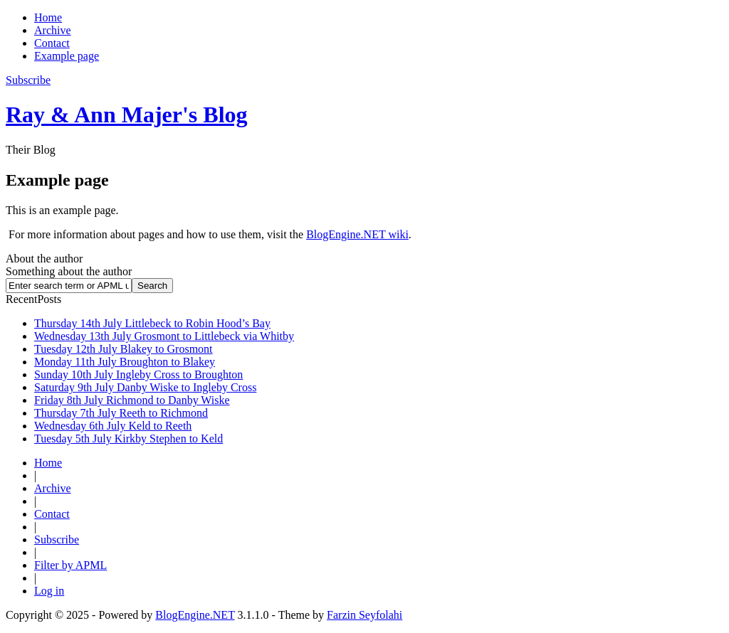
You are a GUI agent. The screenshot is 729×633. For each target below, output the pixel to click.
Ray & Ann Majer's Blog (127, 114)
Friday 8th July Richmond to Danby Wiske (132, 400)
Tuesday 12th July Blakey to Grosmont (123, 349)
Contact (52, 43)
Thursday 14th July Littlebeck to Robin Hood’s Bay (152, 323)
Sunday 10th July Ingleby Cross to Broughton (138, 374)
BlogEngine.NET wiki (357, 234)
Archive (52, 30)
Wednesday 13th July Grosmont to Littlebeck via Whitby (164, 336)
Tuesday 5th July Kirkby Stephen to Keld (128, 438)
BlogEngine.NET (194, 615)
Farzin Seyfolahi (364, 615)
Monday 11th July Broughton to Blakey (124, 362)
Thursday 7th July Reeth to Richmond (121, 413)
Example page (66, 56)
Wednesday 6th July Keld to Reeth (113, 426)
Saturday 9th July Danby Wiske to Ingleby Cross (145, 387)
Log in (49, 591)
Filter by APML (70, 565)
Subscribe (56, 539)
